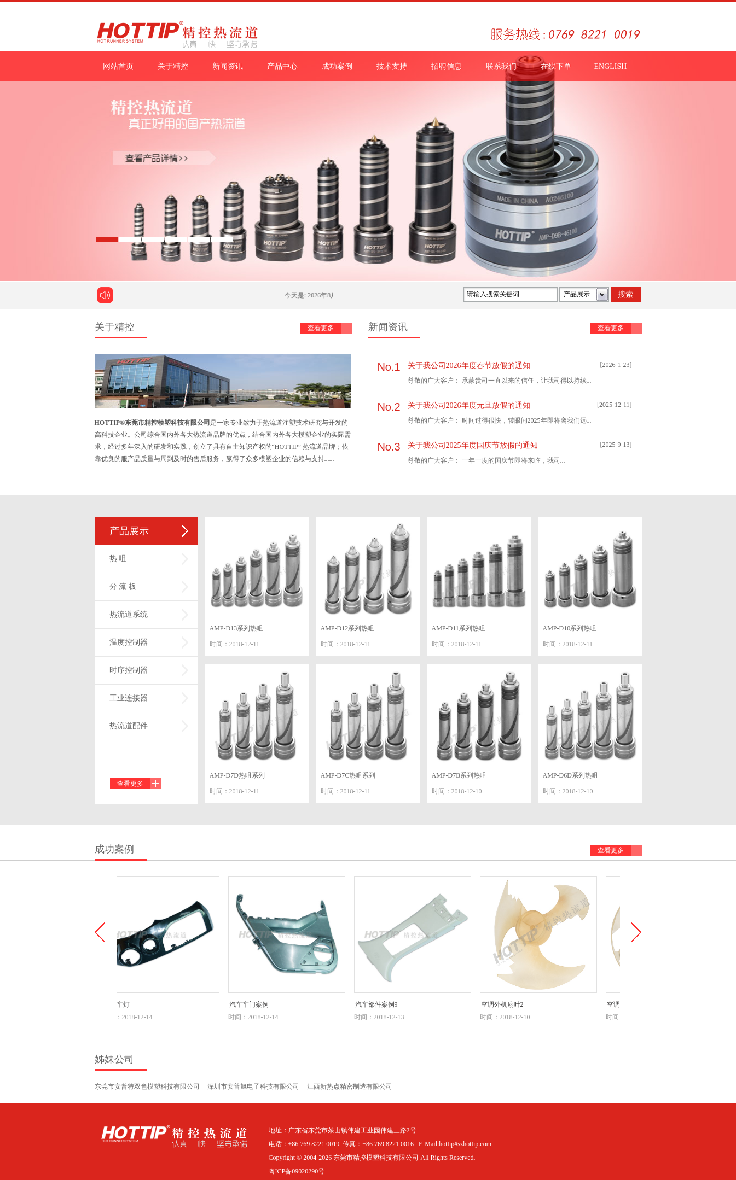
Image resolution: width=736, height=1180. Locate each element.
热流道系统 (128, 614)
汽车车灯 (120, 1004)
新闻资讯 (227, 66)
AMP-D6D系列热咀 (570, 775)
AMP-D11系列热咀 (458, 628)
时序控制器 (128, 670)
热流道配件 (128, 726)
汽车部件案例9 (379, 1004)
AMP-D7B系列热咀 (459, 775)
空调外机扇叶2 (505, 1004)
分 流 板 (122, 586)
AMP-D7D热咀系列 (237, 775)
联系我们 (501, 66)
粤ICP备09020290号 (297, 1171)
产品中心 (282, 66)
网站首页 (118, 66)
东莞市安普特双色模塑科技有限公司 (147, 1086)
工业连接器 (128, 698)
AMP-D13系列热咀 (237, 628)
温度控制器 (128, 642)
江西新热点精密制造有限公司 (349, 1086)
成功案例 (337, 66)
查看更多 (321, 328)
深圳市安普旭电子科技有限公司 (253, 1086)
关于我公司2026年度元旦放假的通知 (469, 405)
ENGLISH (610, 66)
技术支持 (391, 66)
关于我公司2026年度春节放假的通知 (469, 365)
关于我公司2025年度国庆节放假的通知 (473, 445)
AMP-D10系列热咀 (570, 628)
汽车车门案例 (252, 1004)
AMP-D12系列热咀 (348, 628)
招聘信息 (446, 66)
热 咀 (118, 558)
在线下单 (556, 66)
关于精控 (173, 66)
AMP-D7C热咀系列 (348, 775)
